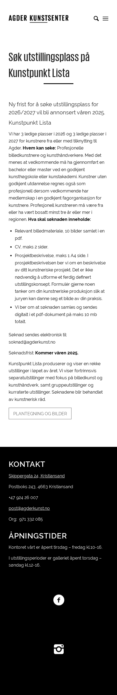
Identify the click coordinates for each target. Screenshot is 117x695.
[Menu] (105, 18)
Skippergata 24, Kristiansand (37, 475)
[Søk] (93, 18)
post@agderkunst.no (29, 508)
